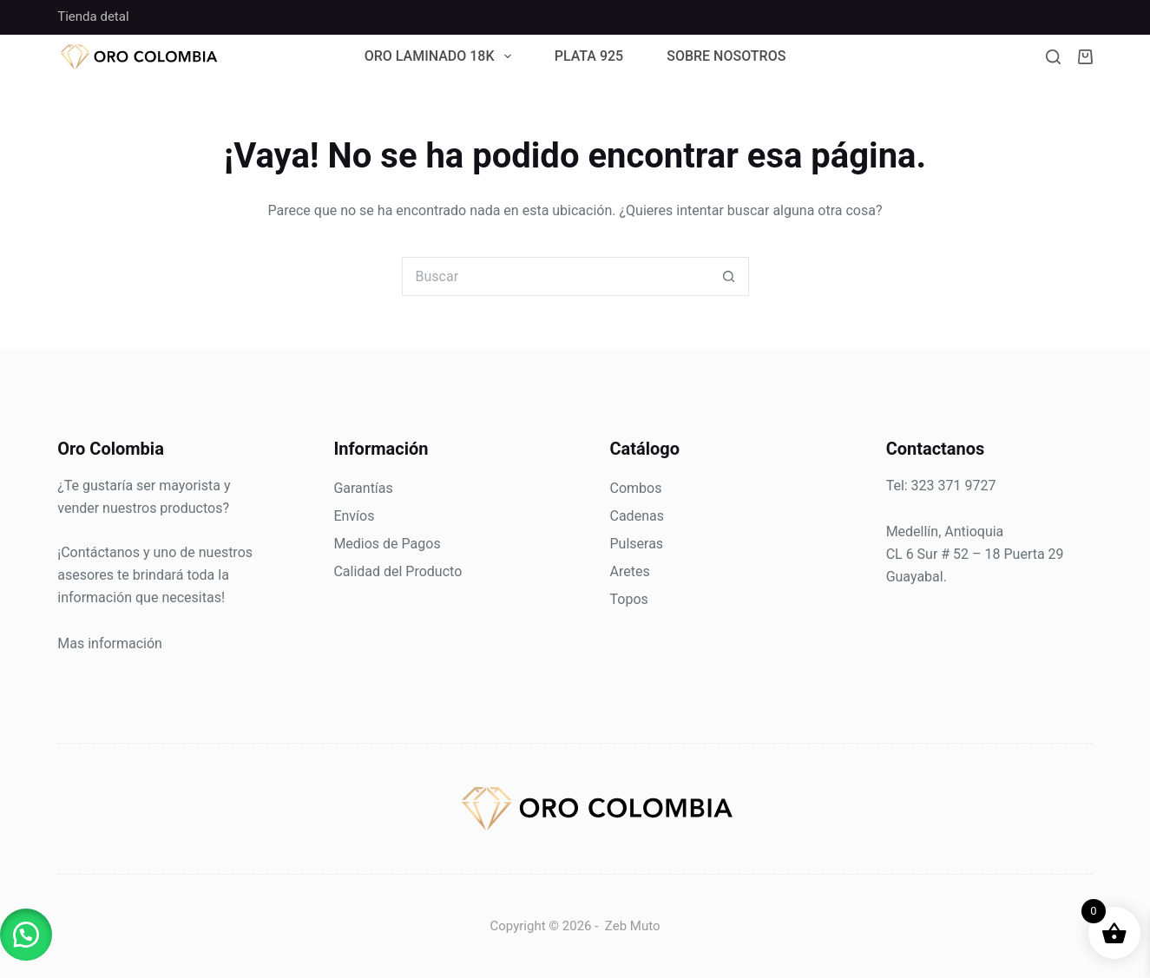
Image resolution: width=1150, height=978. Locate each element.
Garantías (362, 488)
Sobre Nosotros (726, 56)
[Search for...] (556, 276)
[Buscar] (1053, 56)
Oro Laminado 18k (441, 56)
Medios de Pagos (386, 543)
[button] (26, 935)
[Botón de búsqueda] (729, 276)
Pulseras (637, 543)
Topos (629, 599)
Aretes (630, 571)
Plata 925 (589, 56)
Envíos (353, 516)
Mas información (109, 643)
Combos (636, 488)
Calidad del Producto (397, 571)
